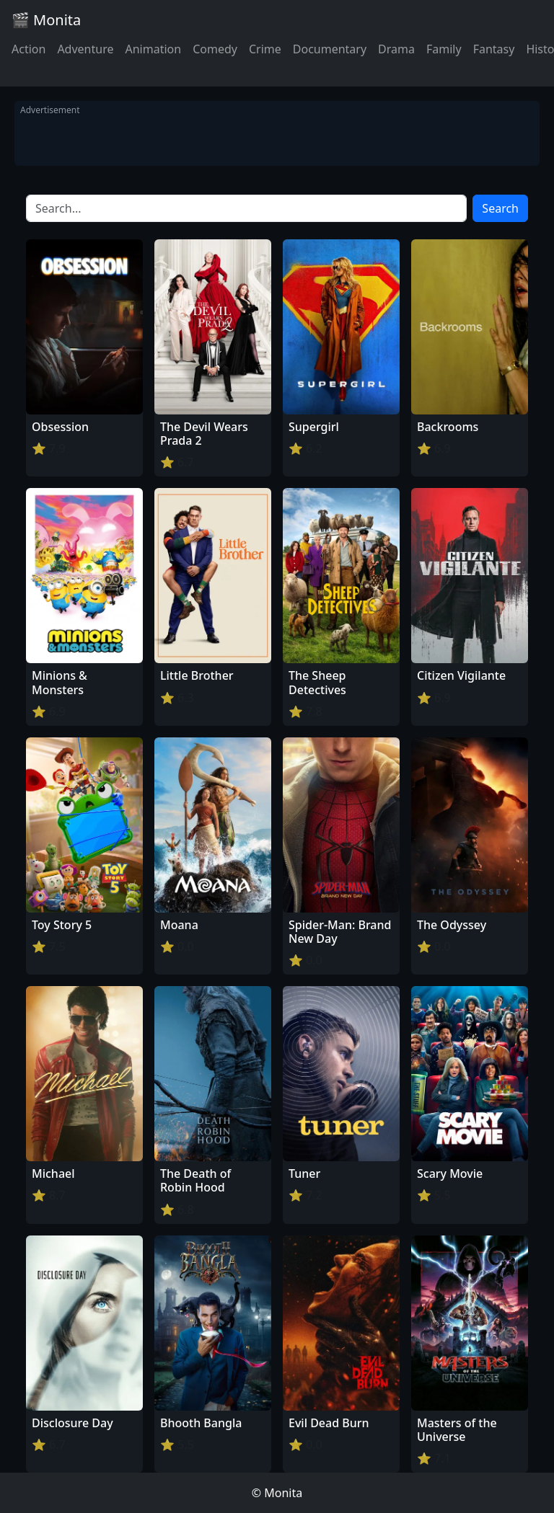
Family (444, 49)
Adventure (85, 49)
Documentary (329, 49)
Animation (153, 49)
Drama (396, 49)
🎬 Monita (46, 20)
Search (500, 208)
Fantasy (494, 49)
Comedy (215, 49)
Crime (265, 49)
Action (28, 49)
